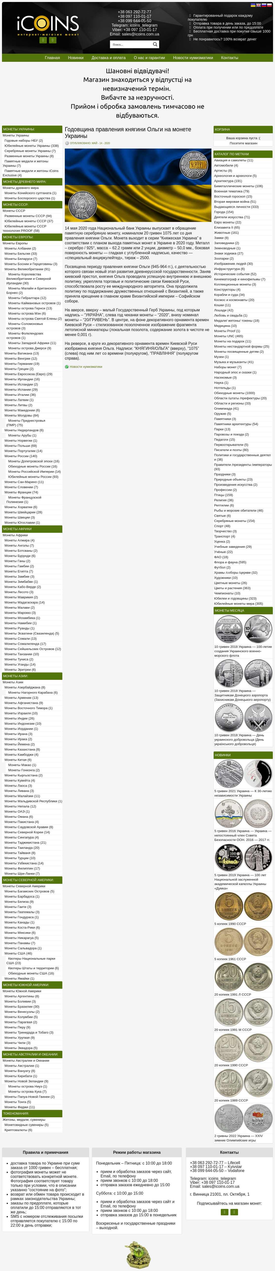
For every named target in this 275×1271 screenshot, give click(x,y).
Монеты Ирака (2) (17, 739)
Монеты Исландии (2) (20, 384)
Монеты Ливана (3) (18, 791)
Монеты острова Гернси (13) (29, 308)
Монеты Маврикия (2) (20, 597)
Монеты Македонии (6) (21, 410)
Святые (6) (222, 516)
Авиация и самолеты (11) (233, 160)
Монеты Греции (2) (18, 369)
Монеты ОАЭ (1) (16, 811)
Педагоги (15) (224, 439)
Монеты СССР (14, 211)
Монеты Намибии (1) (20, 623)
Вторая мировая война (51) (235, 201)
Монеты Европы (15, 243)
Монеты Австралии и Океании (26, 1060)
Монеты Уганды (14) (19, 664)
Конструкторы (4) (227, 289)
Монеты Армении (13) (20, 698)
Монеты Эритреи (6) (19, 669)
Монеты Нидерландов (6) (23, 430)
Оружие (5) (222, 414)
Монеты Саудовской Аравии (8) (28, 827)
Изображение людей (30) (233, 264)
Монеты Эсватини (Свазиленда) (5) (31, 633)
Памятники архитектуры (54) (236, 424)
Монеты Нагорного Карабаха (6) (32, 692)
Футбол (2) (222, 567)
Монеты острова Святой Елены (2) (34, 318)
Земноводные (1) (227, 248)
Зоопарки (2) (224, 258)
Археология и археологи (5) (235, 176)
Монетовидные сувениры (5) (26, 1125)
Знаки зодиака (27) (228, 253)
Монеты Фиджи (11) (19, 1107)
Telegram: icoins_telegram (135, 25)
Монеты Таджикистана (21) (24, 842)
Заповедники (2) (226, 243)
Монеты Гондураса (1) (21, 917)
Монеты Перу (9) (16, 1027)
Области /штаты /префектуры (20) (240, 398)
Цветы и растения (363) (232, 588)
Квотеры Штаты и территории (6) (32, 968)
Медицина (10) (225, 326)
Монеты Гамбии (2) (18, 566)
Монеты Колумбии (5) (20, 1017)
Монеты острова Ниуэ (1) (26, 1086)
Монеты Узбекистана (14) (23, 863)
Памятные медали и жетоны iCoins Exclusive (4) (30, 173)
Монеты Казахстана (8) (21, 749)
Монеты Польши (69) (20, 446)
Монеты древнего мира (21, 188)
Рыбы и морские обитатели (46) (238, 510)
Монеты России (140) (20, 456)
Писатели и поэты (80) (231, 450)
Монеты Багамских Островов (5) (28, 891)
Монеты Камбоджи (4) (20, 754)
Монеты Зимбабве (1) (20, 582)
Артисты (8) (223, 170)
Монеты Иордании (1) (20, 729)
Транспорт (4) (224, 536)
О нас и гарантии (149, 58)
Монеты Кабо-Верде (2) (22, 587)
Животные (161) (226, 232)
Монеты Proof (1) (227, 331)
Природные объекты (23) (233, 479)
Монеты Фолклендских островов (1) (24, 336)
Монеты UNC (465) (228, 336)
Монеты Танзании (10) (21, 654)
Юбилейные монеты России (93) (32, 477)
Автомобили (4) (226, 165)
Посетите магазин (244, 143)
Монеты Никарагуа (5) (21, 938)
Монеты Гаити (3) (17, 907)
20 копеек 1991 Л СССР (232, 994)
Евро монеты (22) (227, 222)
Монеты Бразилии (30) (21, 1006)
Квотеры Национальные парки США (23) (30, 961)
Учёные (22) (223, 552)
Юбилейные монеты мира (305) (238, 603)
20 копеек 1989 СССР (231, 1100)
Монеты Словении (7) (20, 487)
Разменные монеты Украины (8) (28, 156)
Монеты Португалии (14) (22, 451)
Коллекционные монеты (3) (235, 284)
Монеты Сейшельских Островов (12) (32, 649)
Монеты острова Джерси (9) (28, 348)
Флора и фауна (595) (230, 562)
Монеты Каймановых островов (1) (33, 303)
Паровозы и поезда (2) (231, 434)
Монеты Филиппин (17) (21, 868)
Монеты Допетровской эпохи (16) (32, 461)
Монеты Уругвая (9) (19, 1037)
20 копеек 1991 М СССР (233, 1030)
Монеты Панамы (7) (19, 943)
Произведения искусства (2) (236, 484)
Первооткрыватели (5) (231, 445)
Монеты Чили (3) (17, 1043)
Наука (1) (221, 383)
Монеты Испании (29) (20, 389)
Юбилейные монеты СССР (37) (28, 221)
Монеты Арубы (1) (21, 435)
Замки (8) (221, 238)
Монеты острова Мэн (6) (26, 313)
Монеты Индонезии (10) (22, 723)
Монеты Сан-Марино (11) (23, 482)
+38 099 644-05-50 (134, 21)
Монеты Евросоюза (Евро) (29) (27, 374)
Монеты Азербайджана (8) (24, 687)
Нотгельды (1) (225, 388)
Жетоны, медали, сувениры (24, 1119)
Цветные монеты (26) (230, 583)
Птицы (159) (223, 495)
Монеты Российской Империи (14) (33, 471)
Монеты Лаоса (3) (17, 785)
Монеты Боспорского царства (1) (29, 198)
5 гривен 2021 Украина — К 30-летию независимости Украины (243, 793)
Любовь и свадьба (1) (230, 315)
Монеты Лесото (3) (18, 592)
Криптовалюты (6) (17, 1130)
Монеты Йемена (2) (19, 744)
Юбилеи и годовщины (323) (235, 598)
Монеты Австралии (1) (21, 1066)
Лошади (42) (223, 310)
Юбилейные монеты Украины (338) (31, 146)
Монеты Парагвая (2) (20, 1022)
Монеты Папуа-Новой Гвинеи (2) (29, 1097)
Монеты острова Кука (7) (26, 1091)
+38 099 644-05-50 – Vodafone (217, 1171)
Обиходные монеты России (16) (31, 466)
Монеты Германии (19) (21, 364)
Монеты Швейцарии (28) (22, 512)
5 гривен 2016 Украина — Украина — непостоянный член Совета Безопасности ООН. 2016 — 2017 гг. (243, 835)
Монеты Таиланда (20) (21, 848)
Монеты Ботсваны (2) (20, 550)
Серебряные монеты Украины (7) (29, 151)
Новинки (76, 58)
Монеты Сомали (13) (20, 638)
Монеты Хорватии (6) (20, 507)
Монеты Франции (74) (20, 492)
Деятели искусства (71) (232, 217)
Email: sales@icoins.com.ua (134, 34)
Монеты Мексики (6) (19, 933)
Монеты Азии (13, 682)
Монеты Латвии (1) (18, 400)
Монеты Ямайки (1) (18, 978)
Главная (52, 58)
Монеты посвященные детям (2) (239, 351)
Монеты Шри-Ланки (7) (21, 873)
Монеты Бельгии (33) (20, 253)
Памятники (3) (225, 419)
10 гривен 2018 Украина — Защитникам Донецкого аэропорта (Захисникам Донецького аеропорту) (242, 695)
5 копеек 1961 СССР (230, 959)
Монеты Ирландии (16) (21, 379)
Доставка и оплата (109, 58)
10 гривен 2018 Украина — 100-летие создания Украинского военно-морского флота (243, 651)
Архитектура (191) (228, 181)
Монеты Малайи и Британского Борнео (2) (31, 290)
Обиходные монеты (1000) (234, 393)
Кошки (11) (222, 305)
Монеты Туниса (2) (18, 659)
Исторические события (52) (235, 274)
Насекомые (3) (225, 377)
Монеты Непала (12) (19, 806)
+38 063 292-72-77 (134, 12)
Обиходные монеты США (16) (30, 973)
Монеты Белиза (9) (18, 901)
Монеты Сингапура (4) (21, 837)
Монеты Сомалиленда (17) (24, 644)
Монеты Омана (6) (18, 817)
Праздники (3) (225, 474)
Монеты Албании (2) (19, 248)
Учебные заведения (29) (233, 547)
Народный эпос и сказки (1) (235, 372)
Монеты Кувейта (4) (19, 780)
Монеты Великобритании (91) (26, 269)
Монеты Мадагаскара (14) (24, 602)
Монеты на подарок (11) (232, 341)
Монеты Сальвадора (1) (22, 948)
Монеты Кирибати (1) (20, 1076)
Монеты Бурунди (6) (19, 556)
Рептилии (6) (224, 505)
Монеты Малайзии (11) (21, 796)
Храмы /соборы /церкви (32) (236, 572)
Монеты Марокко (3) (19, 613)
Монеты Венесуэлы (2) (21, 1012)
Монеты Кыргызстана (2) (23, 775)
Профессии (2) (225, 490)
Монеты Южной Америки (22, 991)
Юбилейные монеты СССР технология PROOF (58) (24, 228)
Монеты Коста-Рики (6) (21, 927)
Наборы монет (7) (227, 367)
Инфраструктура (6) (229, 269)
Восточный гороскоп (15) (233, 196)
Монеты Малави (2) (19, 607)
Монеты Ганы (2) (16, 561)
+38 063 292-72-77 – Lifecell (215, 1163)
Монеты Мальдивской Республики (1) (32, 801)
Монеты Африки (15, 535)
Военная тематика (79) (231, 191)
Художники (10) (226, 578)
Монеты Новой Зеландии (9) (25, 1081)
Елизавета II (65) (227, 227)
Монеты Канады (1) (18, 922)
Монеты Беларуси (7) (20, 259)
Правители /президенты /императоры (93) (243, 467)
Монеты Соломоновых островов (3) (24, 326)
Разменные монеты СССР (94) (27, 216)
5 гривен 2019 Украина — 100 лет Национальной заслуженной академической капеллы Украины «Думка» (240, 881)
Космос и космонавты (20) (234, 300)
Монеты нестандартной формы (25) (241, 346)
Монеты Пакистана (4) (21, 822)
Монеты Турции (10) (19, 858)
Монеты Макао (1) (21, 765)
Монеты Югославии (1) (21, 522)
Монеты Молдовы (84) (21, 415)
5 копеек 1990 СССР (230, 924)
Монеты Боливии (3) (19, 1001)
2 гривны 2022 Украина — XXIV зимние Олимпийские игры (238, 1138)
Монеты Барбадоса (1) (21, 896)
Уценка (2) (222, 541)
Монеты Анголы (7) (18, 545)
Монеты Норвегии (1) (20, 440)
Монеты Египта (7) (18, 571)
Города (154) (224, 212)
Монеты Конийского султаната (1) (29, 193)
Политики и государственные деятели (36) (242, 457)
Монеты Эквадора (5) (20, 1048)
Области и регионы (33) (232, 403)
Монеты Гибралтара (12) (26, 298)
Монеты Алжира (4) (18, 540)
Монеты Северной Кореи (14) (26, 832)
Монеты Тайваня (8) (19, 853)
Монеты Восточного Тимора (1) (27, 708)
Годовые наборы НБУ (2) (23, 140)
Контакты (229, 58)
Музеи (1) (221, 357)
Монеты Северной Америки (24, 886)
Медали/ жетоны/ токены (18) (236, 320)
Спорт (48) (222, 526)
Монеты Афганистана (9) (23, 703)
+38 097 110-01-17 (134, 16)
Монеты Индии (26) (18, 718)
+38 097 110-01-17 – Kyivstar (216, 1167)
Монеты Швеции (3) (19, 517)
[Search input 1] (131, 44)
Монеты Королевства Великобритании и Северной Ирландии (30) (28, 278)
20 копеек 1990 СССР (231, 1065)
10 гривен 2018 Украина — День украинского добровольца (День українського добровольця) (239, 739)
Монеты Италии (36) (19, 395)
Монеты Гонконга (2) (23, 770)
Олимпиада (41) (226, 408)
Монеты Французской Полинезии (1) (23, 500)
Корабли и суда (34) (229, 295)
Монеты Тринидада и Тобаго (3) (28, 1032)
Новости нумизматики (193, 58)
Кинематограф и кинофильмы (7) (239, 279)
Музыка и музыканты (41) (234, 362)
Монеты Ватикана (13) (21, 353)
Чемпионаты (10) (227, 593)
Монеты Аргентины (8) (21, 996)
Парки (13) (222, 429)
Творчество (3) (225, 531)
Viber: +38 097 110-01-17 (134, 30)
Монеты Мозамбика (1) (21, 618)
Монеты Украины (16, 135)
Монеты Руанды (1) (18, 628)
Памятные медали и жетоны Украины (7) (25, 163)
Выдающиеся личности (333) (236, 207)
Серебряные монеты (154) (234, 521)
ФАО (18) (221, 557)
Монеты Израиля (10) (20, 713)
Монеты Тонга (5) (17, 1102)
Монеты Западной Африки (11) (31, 343)
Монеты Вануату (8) (19, 1071)
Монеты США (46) (17, 953)
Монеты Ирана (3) (18, 734)
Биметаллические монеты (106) (238, 186)
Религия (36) (223, 500)
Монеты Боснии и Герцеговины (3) (30, 264)
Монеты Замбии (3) (18, 576)
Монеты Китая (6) (17, 760)
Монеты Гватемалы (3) (21, 912)
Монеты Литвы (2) (17, 405)
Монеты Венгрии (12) (20, 358)
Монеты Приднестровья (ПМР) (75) (25, 423)
